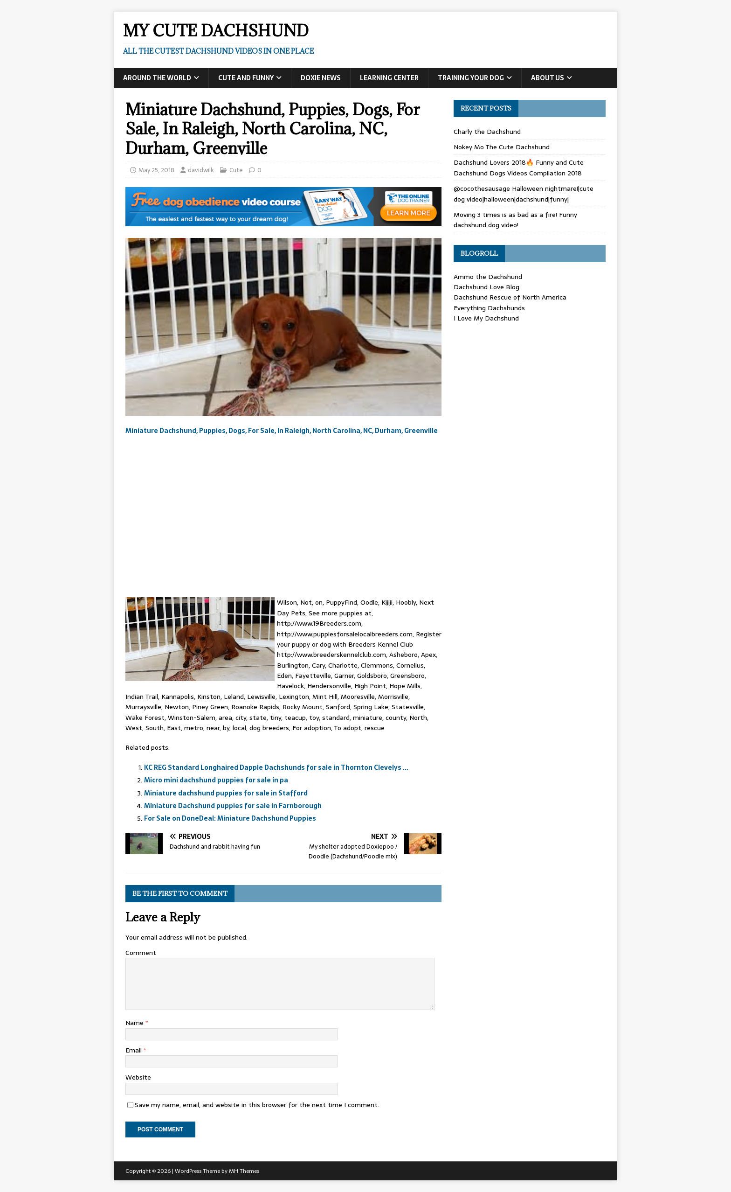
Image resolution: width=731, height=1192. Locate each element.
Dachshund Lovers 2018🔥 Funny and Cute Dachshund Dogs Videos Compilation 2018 (519, 167)
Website (138, 1077)
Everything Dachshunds (489, 308)
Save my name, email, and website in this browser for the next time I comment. (257, 1105)
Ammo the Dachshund (488, 277)
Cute (236, 170)
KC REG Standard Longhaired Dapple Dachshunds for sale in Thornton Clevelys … (276, 767)
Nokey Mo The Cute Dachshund (502, 147)
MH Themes (244, 1171)
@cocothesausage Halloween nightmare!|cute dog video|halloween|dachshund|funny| (523, 193)
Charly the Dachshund (487, 131)
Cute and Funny (246, 78)
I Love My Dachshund (486, 318)
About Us (547, 78)
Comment (140, 953)
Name (135, 1023)
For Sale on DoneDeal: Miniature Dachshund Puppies (230, 818)
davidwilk (201, 170)
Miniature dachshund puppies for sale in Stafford (226, 793)
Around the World (157, 78)
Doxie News (321, 78)
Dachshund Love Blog (486, 287)
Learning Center (389, 78)
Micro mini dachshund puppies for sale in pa (216, 780)
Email (134, 1050)
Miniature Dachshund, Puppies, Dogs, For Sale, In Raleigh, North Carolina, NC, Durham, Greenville (281, 430)
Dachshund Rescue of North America (510, 297)
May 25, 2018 (156, 170)
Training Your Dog (471, 78)
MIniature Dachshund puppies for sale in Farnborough (233, 806)
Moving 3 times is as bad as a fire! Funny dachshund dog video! (515, 219)
